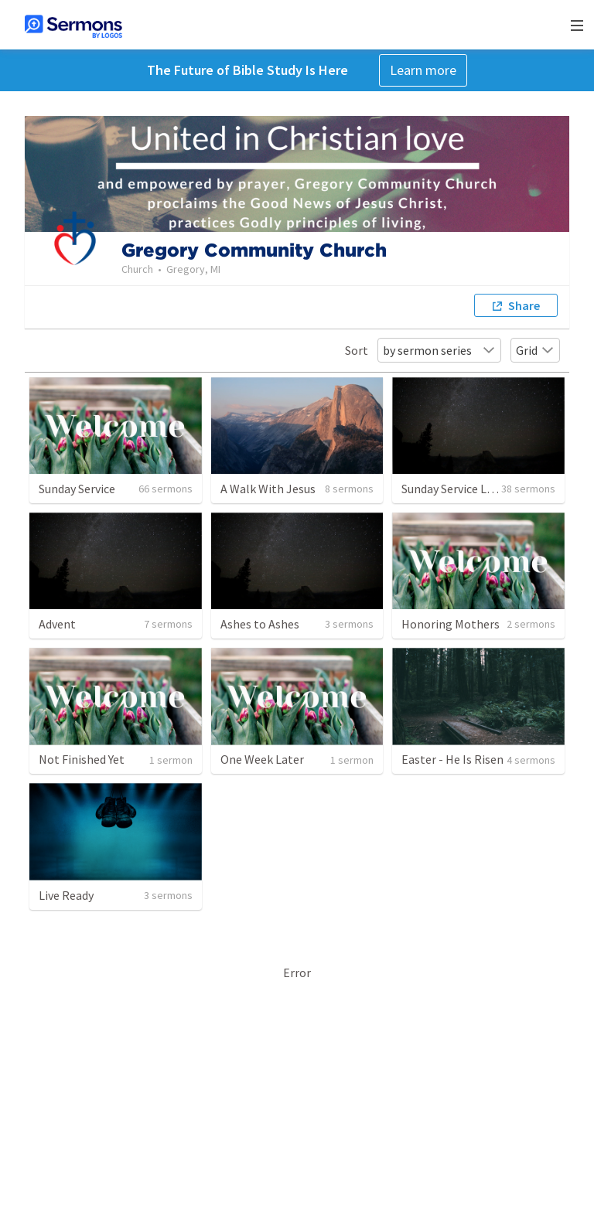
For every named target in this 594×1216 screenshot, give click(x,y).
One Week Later (262, 759)
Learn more (423, 70)
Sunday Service (77, 488)
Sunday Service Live (451, 488)
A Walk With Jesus (268, 488)
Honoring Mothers (450, 624)
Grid (535, 350)
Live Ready (66, 895)
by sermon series (439, 350)
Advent (57, 624)
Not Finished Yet (82, 759)
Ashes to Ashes (259, 624)
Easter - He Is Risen (452, 759)
